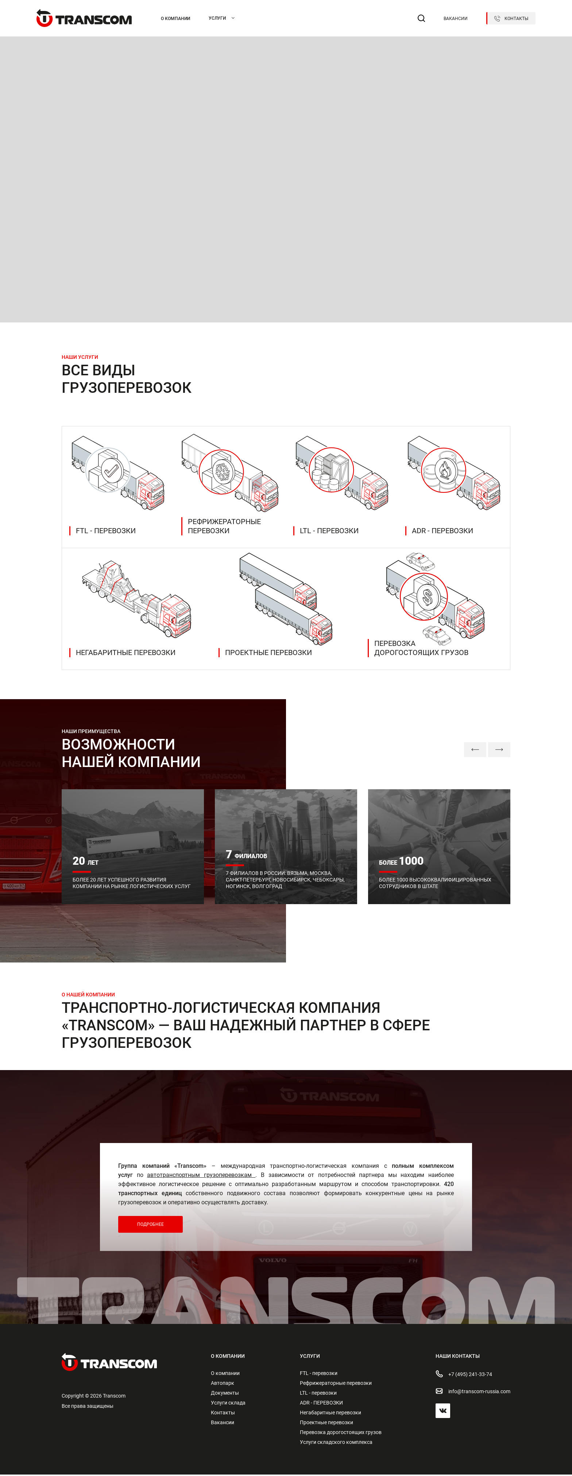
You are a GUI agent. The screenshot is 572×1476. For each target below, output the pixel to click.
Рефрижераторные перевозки (336, 1384)
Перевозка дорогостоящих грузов (341, 1434)
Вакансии (456, 18)
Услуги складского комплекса (336, 1443)
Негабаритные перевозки (330, 1414)
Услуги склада (228, 1404)
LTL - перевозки (318, 1394)
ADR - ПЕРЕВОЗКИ (321, 1404)
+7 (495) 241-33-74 (464, 1375)
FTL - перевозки (318, 1375)
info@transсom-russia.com (473, 1392)
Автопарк (222, 1384)
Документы (225, 1394)
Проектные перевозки (326, 1424)
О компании (175, 18)
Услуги (217, 18)
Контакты (511, 18)
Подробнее (150, 1225)
